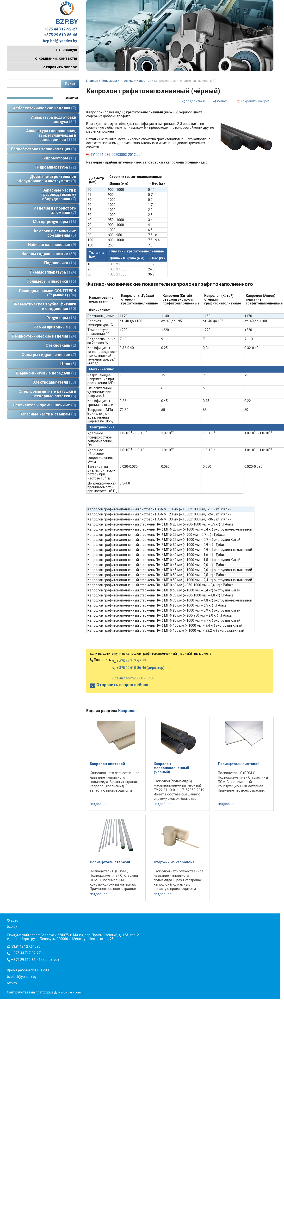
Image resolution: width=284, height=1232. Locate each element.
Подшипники (60, 263)
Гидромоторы (59, 158)
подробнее (98, 804)
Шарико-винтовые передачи (46, 373)
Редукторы (61, 317)
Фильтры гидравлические (48, 354)
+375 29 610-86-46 (60, 35)
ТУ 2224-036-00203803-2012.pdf (116, 155)
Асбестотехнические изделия (44, 108)
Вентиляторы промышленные (44, 405)
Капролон (143, 80)
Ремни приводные (55, 327)
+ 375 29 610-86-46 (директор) (138, 668)
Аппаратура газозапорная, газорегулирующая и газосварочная (51, 135)
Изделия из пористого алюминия (55, 210)
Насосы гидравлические (48, 253)
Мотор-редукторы (54, 221)
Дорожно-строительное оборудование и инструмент (46, 178)
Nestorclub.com (69, 992)
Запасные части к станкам (48, 414)
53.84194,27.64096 (25, 946)
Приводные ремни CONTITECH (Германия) (47, 292)
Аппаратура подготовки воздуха (53, 119)
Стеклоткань (61, 345)
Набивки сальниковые (52, 244)
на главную (66, 49)
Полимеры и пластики (51, 281)
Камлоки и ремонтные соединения (55, 233)
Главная (92, 80)
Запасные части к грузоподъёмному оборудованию (58, 194)
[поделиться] (193, 101)
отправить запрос (60, 67)
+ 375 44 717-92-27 (129, 661)
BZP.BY (67, 13)
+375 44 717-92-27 (60, 29)
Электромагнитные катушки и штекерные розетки (47, 393)
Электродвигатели (54, 382)
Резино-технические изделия (44, 336)
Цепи (68, 364)
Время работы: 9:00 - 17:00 (133, 678)
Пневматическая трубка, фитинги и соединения (44, 306)
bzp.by (12, 983)
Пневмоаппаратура (53, 272)
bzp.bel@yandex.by (60, 41)
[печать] (220, 101)
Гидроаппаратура (55, 167)
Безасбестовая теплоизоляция (43, 149)
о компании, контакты (56, 58)
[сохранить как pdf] (253, 101)
